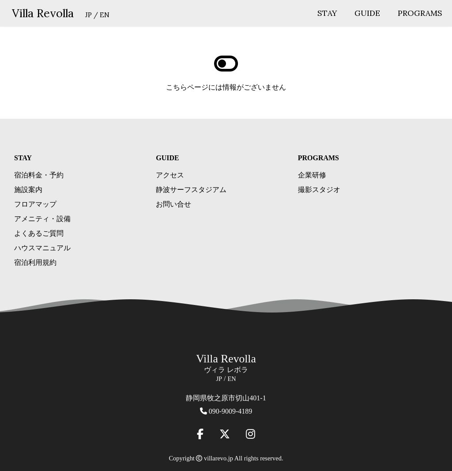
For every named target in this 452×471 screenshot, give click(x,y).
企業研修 (312, 175)
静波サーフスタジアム (191, 189)
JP (88, 15)
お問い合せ (173, 204)
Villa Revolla (43, 13)
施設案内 (28, 189)
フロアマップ (35, 204)
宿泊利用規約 (35, 262)
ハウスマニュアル (42, 248)
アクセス (170, 175)
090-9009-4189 (230, 411)
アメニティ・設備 (42, 218)
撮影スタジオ (319, 189)
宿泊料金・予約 (39, 175)
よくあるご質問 (39, 233)
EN (104, 15)
